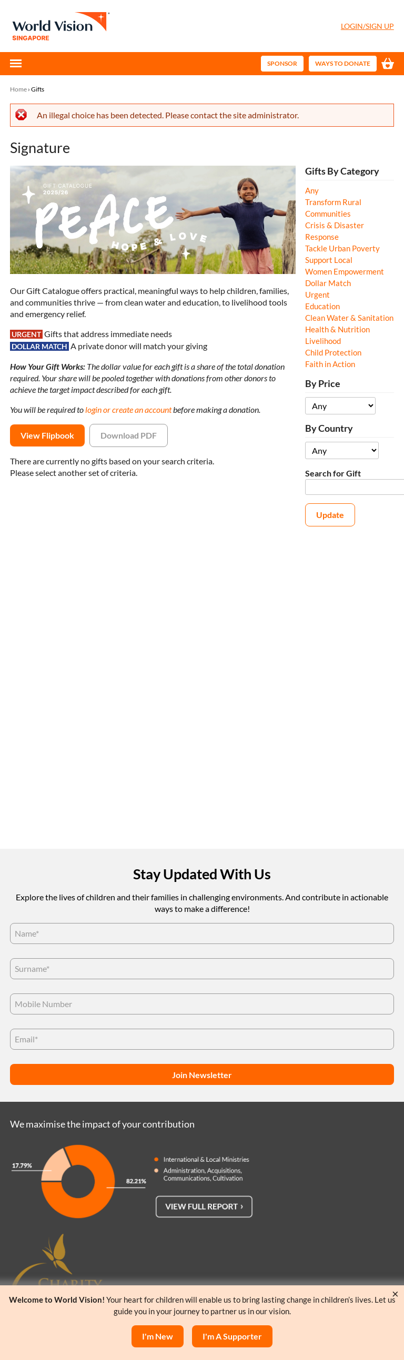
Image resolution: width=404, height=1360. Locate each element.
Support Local (328, 260)
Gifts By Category (342, 171)
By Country (329, 428)
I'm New (157, 1336)
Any (312, 190)
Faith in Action (330, 364)
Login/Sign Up (367, 26)
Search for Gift (333, 473)
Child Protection (333, 352)
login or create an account (128, 409)
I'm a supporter (232, 1336)
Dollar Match (328, 283)
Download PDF (128, 435)
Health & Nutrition (337, 329)
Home (18, 89)
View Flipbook (47, 435)
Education (322, 306)
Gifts (37, 89)
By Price (322, 383)
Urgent (317, 294)
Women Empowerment (344, 271)
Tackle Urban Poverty (342, 248)
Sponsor (282, 63)
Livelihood (323, 341)
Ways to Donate (342, 63)
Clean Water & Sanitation (349, 317)
